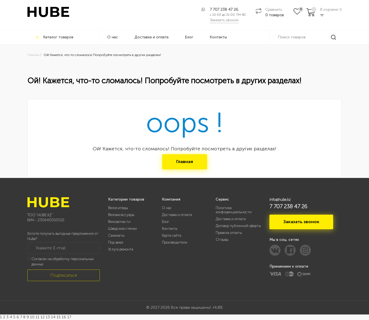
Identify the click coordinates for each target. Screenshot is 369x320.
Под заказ (115, 242)
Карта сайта (171, 235)
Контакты (218, 37)
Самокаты (116, 235)
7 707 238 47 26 (224, 9)
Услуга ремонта (120, 249)
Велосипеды (118, 208)
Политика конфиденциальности (234, 210)
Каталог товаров (54, 37)
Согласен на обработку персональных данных (62, 261)
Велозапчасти (119, 222)
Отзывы (222, 240)
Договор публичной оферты (238, 226)
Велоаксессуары (121, 215)
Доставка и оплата (152, 37)
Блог (189, 37)
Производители (174, 242)
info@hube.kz (280, 200)
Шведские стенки (122, 228)
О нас (112, 37)
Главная (184, 161)
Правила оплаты (229, 233)
